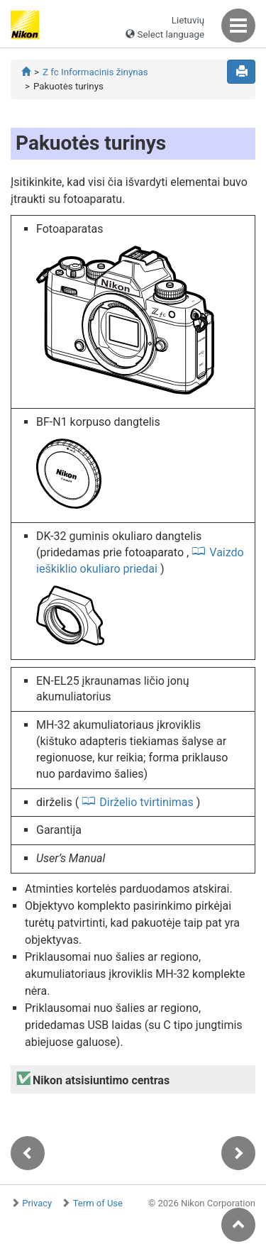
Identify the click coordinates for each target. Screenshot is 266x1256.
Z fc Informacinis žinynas (95, 72)
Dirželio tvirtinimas (146, 802)
